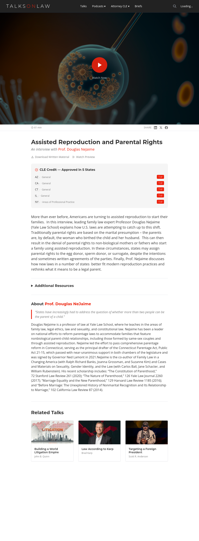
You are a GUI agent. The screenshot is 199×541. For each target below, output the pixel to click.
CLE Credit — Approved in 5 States (65, 170)
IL (36, 195)
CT (37, 189)
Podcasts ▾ (99, 6)
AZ (37, 177)
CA (37, 183)
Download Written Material (50, 157)
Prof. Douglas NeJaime (76, 149)
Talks (83, 6)
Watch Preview (83, 157)
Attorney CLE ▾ (120, 6)
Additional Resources (54, 286)
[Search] (174, 6)
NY (37, 202)
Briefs (138, 6)
